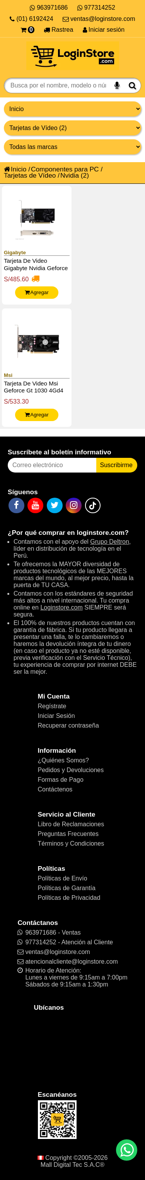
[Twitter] (55, 505)
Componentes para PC (65, 169)
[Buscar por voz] (117, 85)
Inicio (15, 169)
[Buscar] (132, 85)
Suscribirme (116, 465)
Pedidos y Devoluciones (71, 770)
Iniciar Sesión (56, 715)
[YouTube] (35, 505)
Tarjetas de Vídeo (30, 175)
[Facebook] (16, 505)
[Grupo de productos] (72, 108)
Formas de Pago (61, 779)
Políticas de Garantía (67, 888)
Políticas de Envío (62, 878)
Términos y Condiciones (71, 843)
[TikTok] (93, 505)
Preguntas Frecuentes (68, 834)
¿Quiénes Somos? (63, 760)
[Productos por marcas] (72, 146)
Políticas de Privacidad (69, 897)
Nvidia (69, 175)
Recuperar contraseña (68, 725)
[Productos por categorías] (72, 127)
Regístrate (52, 706)
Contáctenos (55, 789)
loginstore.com (101, 532)
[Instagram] (74, 505)
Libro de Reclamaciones (71, 824)
